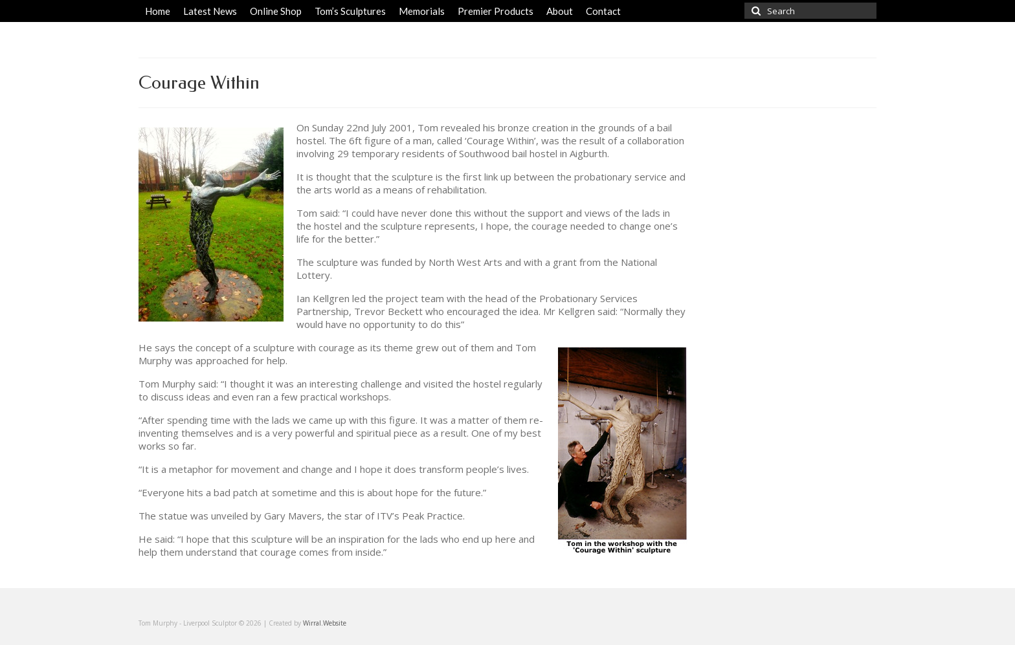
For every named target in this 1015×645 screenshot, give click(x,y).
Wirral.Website (324, 623)
